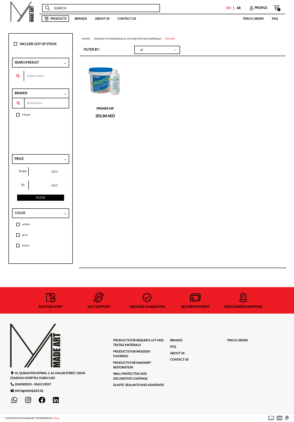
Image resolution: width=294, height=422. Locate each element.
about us (102, 18)
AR (238, 8)
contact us (126, 18)
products (55, 19)
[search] (104, 8)
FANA (56, 418)
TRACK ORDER (253, 18)
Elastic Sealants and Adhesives (138, 385)
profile (258, 8)
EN (229, 8)
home (86, 38)
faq (275, 18)
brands (81, 18)
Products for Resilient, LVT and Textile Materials (127, 38)
